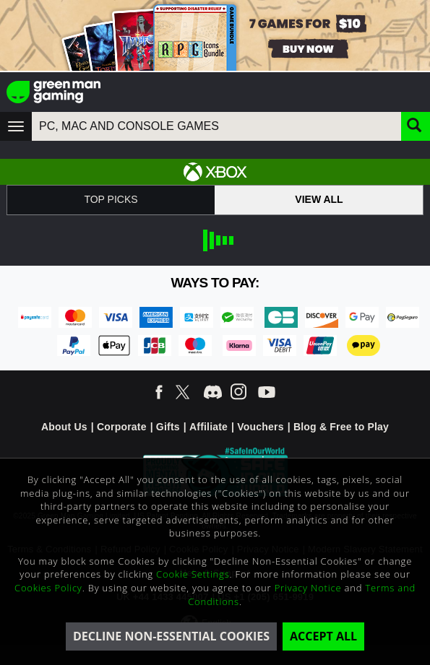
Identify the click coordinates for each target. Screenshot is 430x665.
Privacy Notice (308, 587)
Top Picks (110, 199)
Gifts (168, 427)
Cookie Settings (192, 574)
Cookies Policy (48, 587)
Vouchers (260, 427)
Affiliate (208, 427)
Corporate (122, 427)
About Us (64, 427)
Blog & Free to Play (341, 427)
